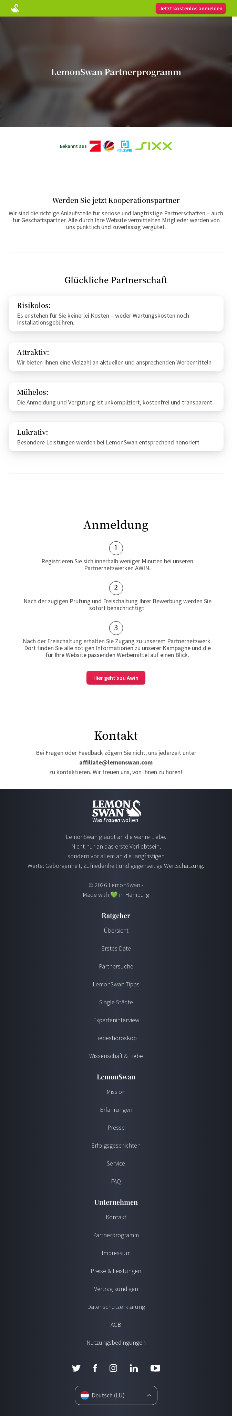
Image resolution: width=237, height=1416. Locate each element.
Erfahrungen (116, 1110)
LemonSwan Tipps (116, 984)
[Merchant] (115, 678)
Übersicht (116, 930)
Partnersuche (116, 966)
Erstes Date (116, 948)
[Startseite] (15, 8)
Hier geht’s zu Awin (115, 677)
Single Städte (116, 1002)
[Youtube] (155, 1368)
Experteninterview (116, 1020)
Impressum (116, 1253)
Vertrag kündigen (116, 1289)
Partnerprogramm (116, 1235)
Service (116, 1163)
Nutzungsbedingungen (116, 1342)
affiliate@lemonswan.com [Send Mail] (116, 762)
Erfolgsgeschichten (116, 1145)
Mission (115, 1092)
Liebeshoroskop (116, 1038)
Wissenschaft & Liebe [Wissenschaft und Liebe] (116, 1056)
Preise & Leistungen (116, 1271)
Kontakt (116, 1217)
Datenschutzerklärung (116, 1307)
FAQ (116, 1181)
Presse (116, 1127)
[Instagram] (113, 1368)
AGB (116, 1324)
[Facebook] (95, 1368)
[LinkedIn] (134, 1368)
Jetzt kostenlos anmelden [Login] (191, 8)
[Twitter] (76, 1368)
